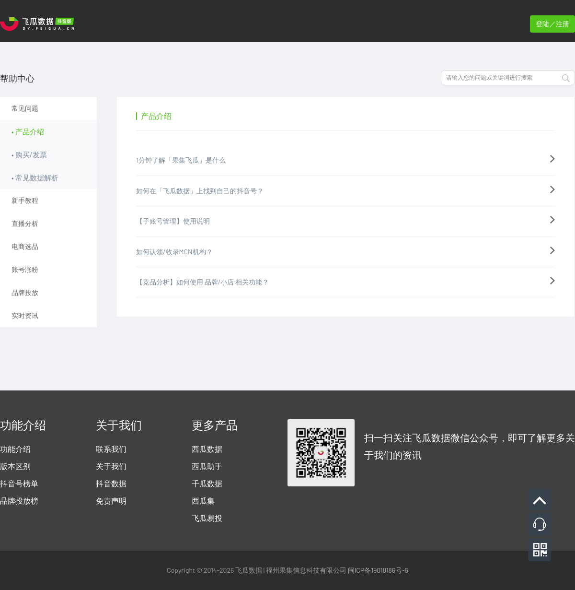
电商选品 (25, 246)
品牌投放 (25, 292)
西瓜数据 (207, 448)
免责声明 (111, 500)
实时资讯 (25, 315)
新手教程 (25, 200)
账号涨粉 (25, 269)
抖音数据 (111, 483)
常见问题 (25, 108)
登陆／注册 (552, 24)
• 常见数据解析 (35, 177)
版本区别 (15, 466)
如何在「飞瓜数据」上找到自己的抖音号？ (200, 191)
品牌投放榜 (19, 500)
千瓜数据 (207, 483)
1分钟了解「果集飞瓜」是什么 (181, 160)
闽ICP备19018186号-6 (378, 570)
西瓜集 (203, 500)
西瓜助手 (207, 466)
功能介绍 (15, 448)
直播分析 (25, 223)
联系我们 (111, 448)
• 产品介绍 (28, 131)
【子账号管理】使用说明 (173, 221)
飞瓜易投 (207, 517)
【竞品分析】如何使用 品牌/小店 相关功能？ (202, 282)
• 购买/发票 (29, 154)
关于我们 (111, 466)
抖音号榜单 (19, 483)
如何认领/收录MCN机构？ (174, 252)
